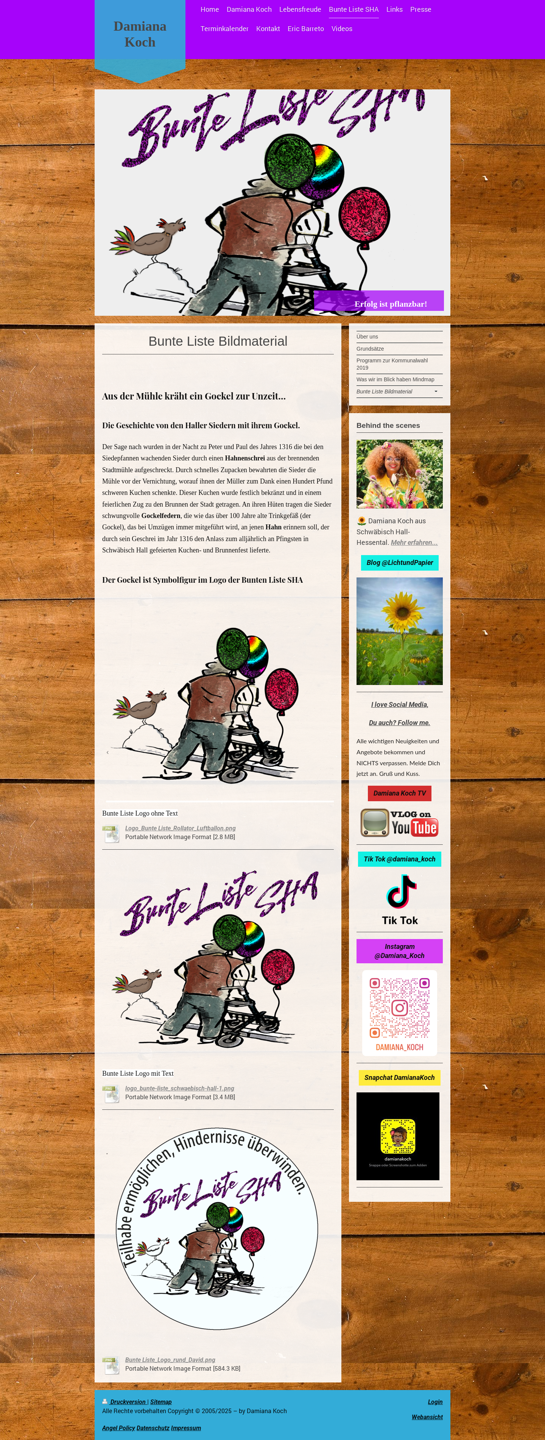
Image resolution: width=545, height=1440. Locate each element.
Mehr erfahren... (414, 542)
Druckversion (124, 1402)
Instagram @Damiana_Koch (400, 950)
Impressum (186, 1428)
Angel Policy (118, 1428)
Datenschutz (153, 1428)
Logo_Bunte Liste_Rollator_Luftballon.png (180, 828)
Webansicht (427, 1417)
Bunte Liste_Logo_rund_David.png (170, 1360)
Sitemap (161, 1402)
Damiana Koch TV (400, 793)
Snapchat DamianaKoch (399, 1077)
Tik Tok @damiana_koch (400, 859)
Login (435, 1402)
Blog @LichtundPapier (400, 562)
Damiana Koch (140, 34)
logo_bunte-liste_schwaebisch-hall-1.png (179, 1088)
